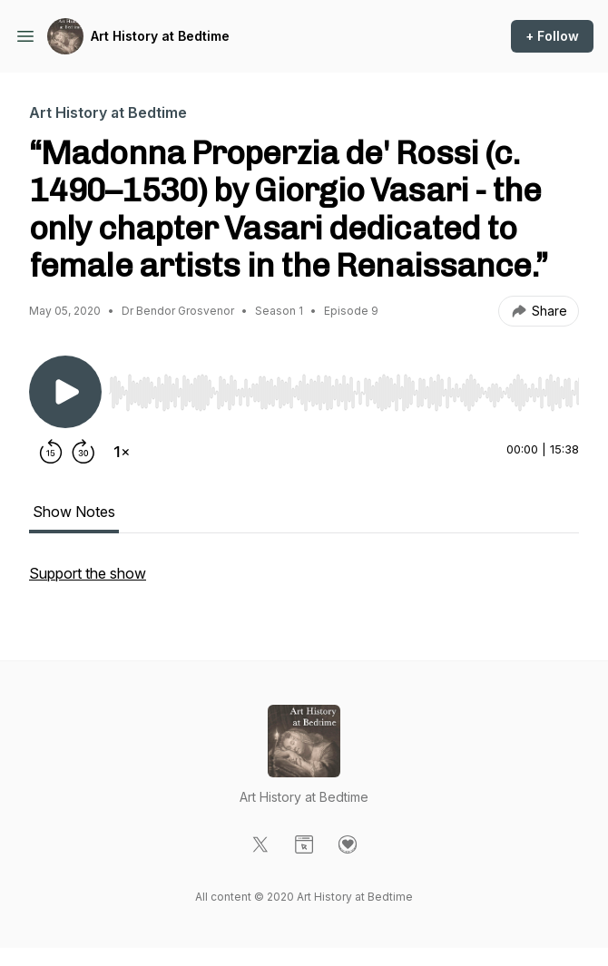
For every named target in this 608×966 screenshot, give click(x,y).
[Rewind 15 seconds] (51, 451)
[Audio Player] (344, 387)
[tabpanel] (304, 582)
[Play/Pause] (65, 392)
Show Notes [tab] (74, 512)
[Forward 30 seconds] (83, 451)
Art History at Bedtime (160, 36)
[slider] (344, 393)
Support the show (87, 573)
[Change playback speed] (121, 451)
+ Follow (552, 36)
